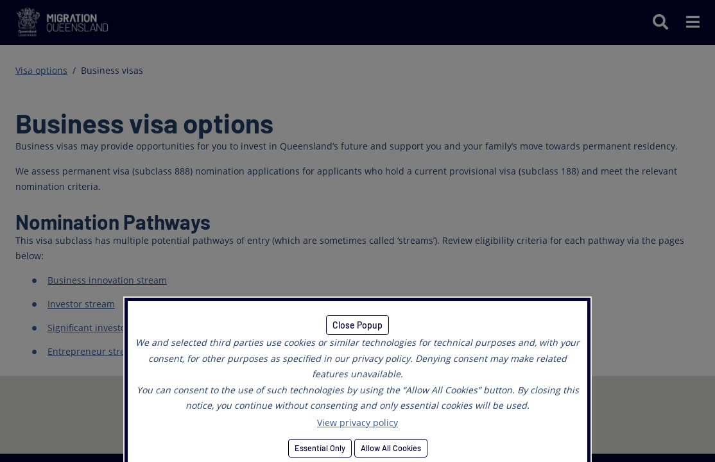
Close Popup (357, 325)
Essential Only (320, 448)
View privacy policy (357, 422)
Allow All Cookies (391, 448)
